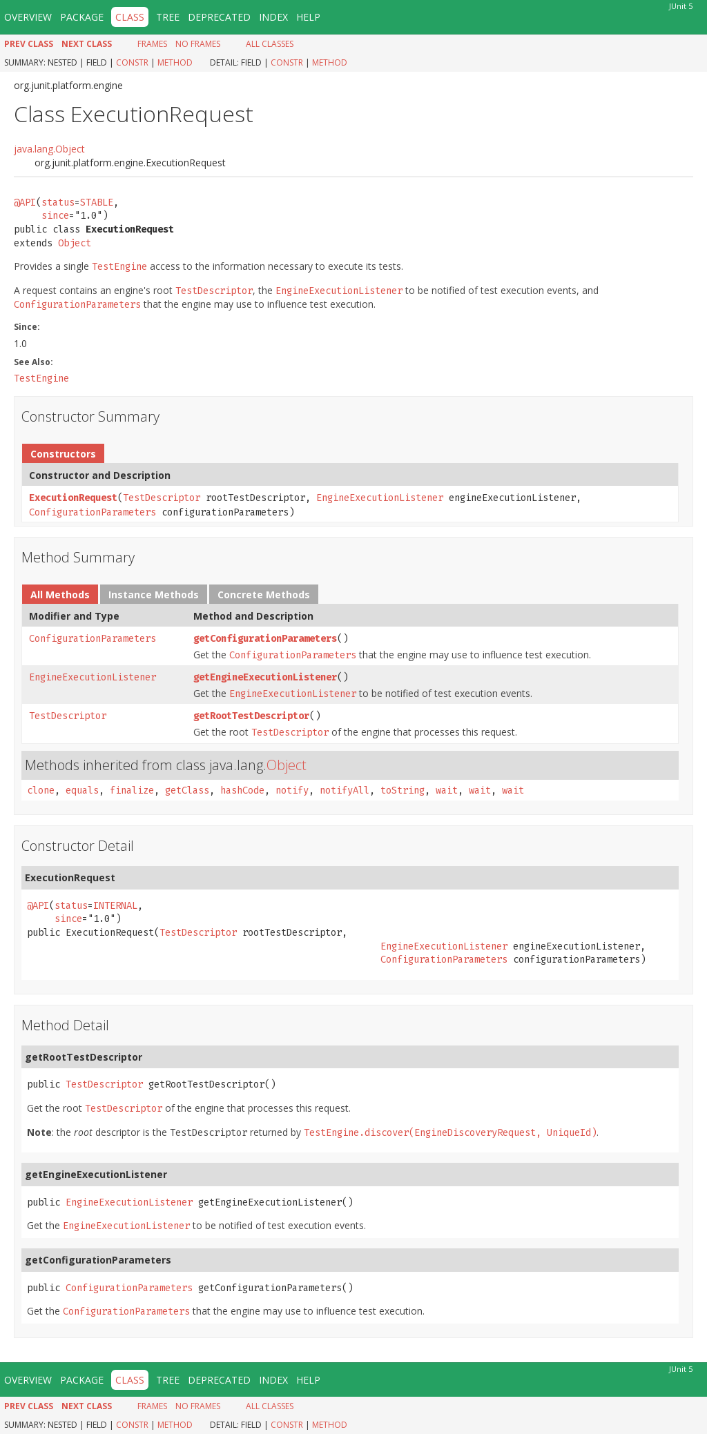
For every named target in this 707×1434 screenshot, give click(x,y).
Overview (28, 16)
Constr (132, 62)
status (58, 202)
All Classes (269, 44)
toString (402, 790)
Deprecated (219, 16)
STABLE (96, 202)
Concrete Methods (263, 594)
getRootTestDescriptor (251, 716)
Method (175, 62)
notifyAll (344, 790)
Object (74, 243)
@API (25, 202)
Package (82, 16)
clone (41, 790)
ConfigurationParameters (92, 512)
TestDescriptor (161, 498)
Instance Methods (153, 594)
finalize (132, 790)
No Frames (197, 44)
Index (273, 16)
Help (308, 16)
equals (82, 790)
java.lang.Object (49, 148)
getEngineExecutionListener (265, 677)
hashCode (242, 790)
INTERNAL (115, 906)
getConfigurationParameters (265, 639)
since (55, 216)
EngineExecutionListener (379, 498)
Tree (168, 16)
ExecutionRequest (73, 498)
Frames (152, 44)
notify (292, 790)
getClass (187, 790)
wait (447, 790)
